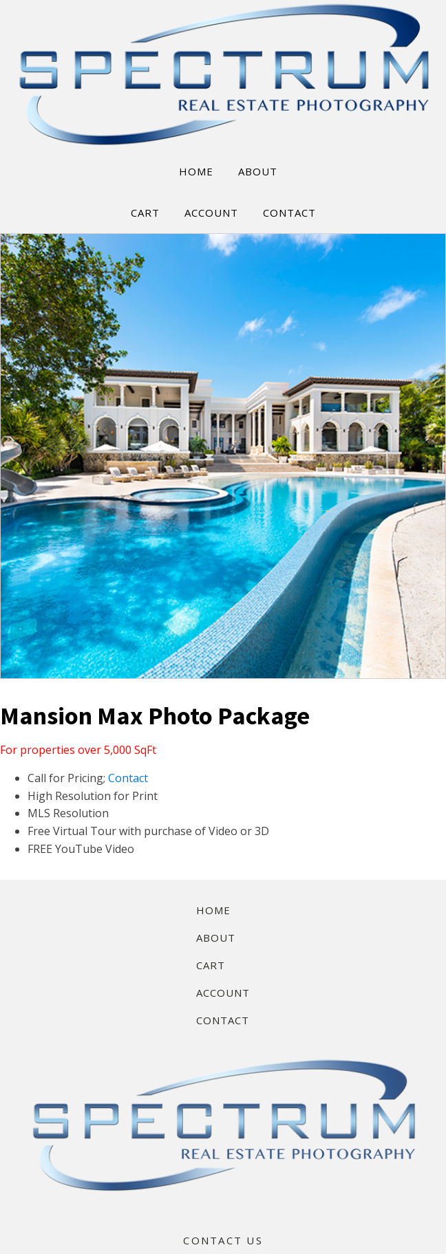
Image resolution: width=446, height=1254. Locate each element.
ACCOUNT (211, 212)
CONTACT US (223, 1240)
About (215, 937)
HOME (196, 171)
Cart (210, 965)
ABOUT (257, 171)
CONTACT (289, 212)
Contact (128, 778)
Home (213, 910)
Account (223, 992)
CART (145, 212)
